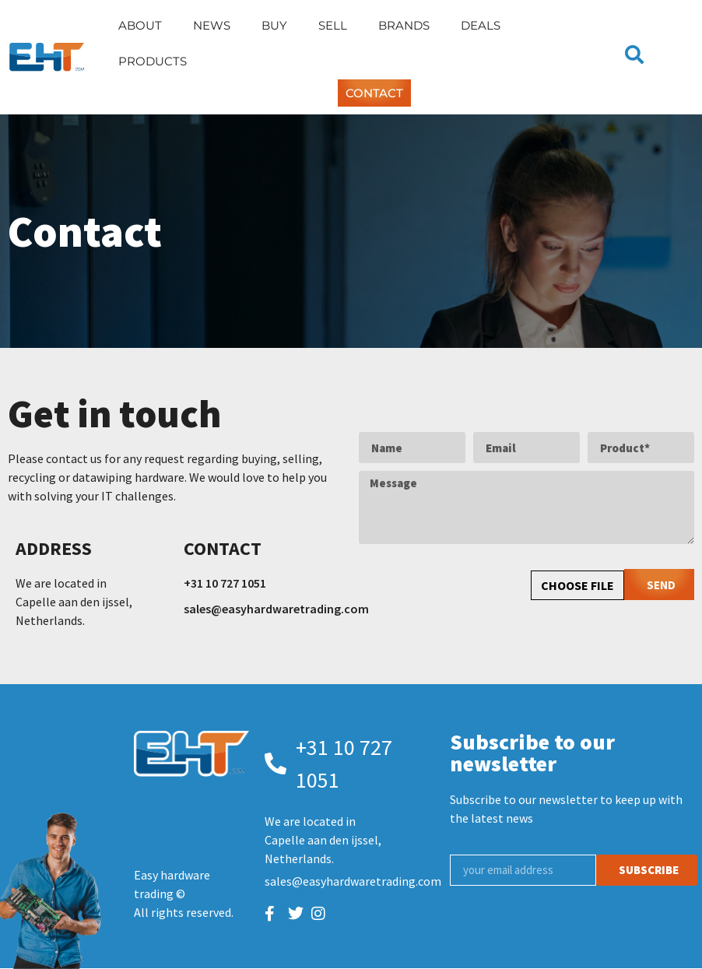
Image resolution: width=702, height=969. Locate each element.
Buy (274, 25)
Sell (332, 25)
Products (152, 61)
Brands (404, 25)
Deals (480, 25)
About (140, 25)
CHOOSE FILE (577, 585)
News (211, 25)
